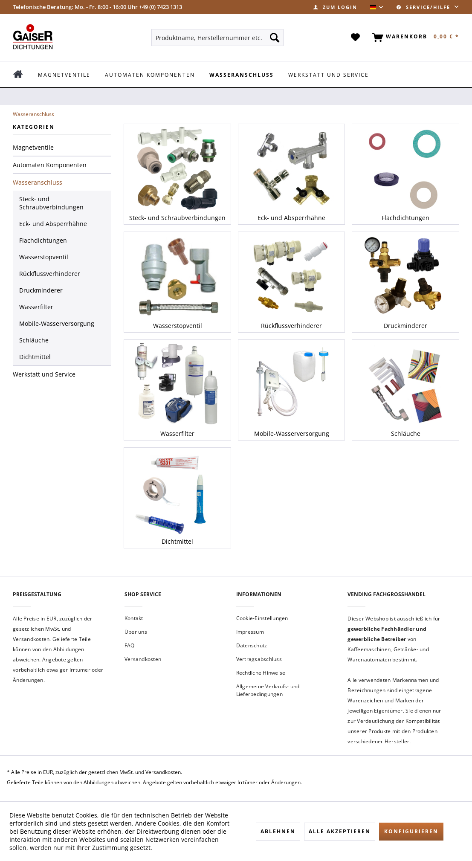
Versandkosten (143, 659)
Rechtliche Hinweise (261, 672)
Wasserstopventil (43, 257)
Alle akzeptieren (340, 831)
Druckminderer (41, 290)
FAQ (130, 645)
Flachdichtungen (43, 240)
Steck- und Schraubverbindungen (51, 203)
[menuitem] (335, 7)
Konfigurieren (411, 831)
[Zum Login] (335, 7)
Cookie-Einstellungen (262, 618)
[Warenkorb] (414, 37)
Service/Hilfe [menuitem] (424, 7)
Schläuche (34, 340)
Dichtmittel (35, 357)
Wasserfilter (36, 307)
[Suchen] (275, 37)
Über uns (136, 631)
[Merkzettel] (356, 37)
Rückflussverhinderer (49, 274)
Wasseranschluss (37, 182)
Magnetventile (33, 147)
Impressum (250, 631)
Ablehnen (278, 831)
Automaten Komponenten (50, 165)
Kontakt (134, 618)
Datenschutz (251, 645)
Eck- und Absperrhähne (53, 224)
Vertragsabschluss (259, 659)
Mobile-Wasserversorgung (56, 323)
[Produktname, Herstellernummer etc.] (217, 37)
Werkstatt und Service (44, 374)
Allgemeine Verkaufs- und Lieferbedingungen (268, 690)
